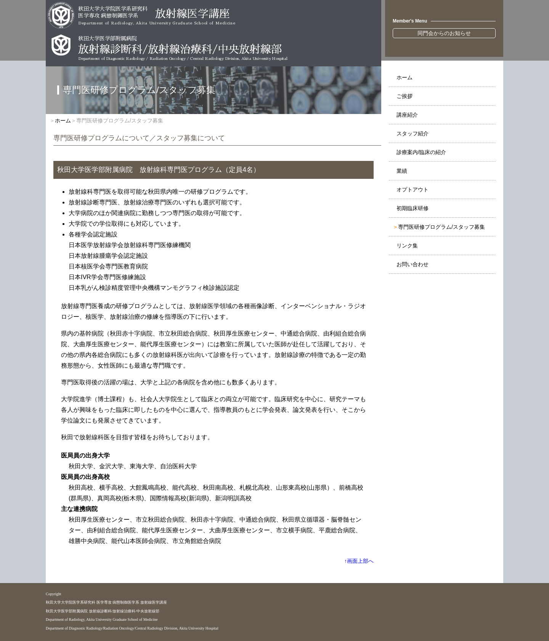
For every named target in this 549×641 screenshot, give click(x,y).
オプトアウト (412, 189)
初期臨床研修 (412, 208)
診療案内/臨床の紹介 (421, 152)
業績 (401, 171)
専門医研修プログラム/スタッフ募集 (441, 227)
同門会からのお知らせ (444, 33)
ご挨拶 (404, 96)
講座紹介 (407, 115)
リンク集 (407, 246)
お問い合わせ (412, 264)
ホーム (404, 77)
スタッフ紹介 (412, 133)
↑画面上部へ (359, 561)
